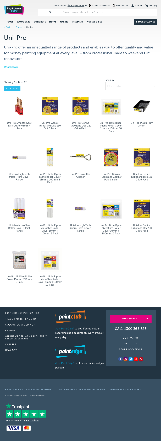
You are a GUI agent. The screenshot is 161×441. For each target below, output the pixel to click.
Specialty (77, 22)
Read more (11, 67)
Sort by (110, 80)
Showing (15, 82)
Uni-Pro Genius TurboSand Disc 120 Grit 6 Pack (142, 177)
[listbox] (131, 86)
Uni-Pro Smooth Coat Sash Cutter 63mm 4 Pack (19, 126)
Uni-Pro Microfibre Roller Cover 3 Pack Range (19, 228)
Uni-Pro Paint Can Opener (80, 175)
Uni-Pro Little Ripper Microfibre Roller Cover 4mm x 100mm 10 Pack (50, 280)
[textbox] (109, 12)
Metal (52, 22)
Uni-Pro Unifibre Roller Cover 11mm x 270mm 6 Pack (19, 279)
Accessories (94, 22)
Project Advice (145, 22)
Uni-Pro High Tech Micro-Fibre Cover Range (19, 177)
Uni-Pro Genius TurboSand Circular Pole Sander (111, 177)
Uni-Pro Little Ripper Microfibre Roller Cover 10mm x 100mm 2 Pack (49, 229)
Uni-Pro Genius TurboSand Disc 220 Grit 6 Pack (80, 126)
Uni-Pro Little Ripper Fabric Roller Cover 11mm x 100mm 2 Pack (49, 178)
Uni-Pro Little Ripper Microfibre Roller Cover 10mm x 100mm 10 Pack (111, 229)
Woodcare (23, 22)
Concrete (40, 22)
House (9, 22)
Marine (64, 22)
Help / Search (129, 318)
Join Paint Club (64, 328)
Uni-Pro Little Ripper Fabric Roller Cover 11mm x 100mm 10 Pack (111, 127)
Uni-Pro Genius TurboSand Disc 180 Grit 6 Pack (142, 228)
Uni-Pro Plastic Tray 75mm (142, 124)
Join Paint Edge (64, 363)
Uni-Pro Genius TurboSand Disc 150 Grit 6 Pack (50, 126)
